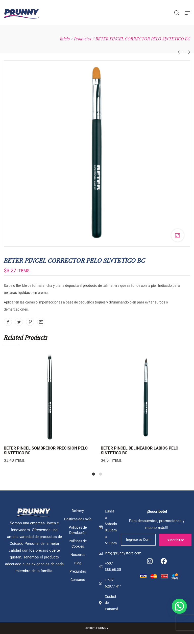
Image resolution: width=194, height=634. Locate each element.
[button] (179, 606)
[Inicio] (65, 38)
